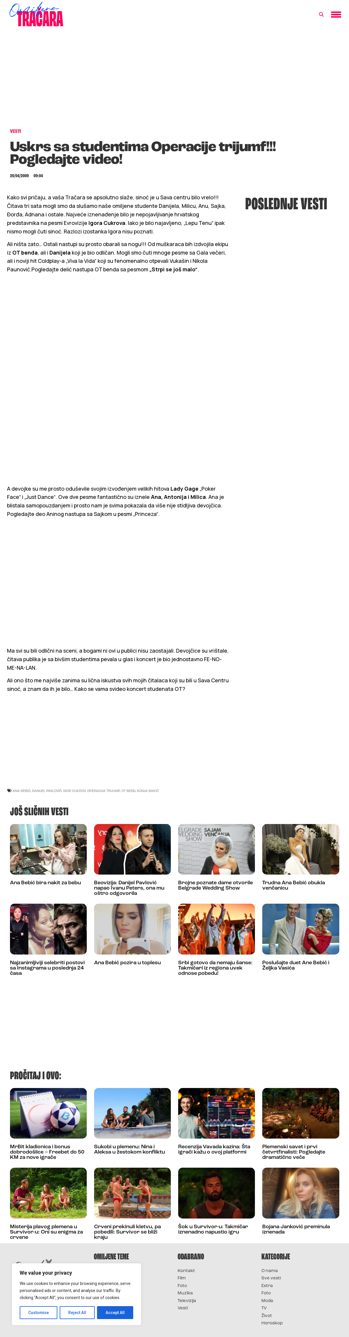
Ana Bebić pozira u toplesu (127, 963)
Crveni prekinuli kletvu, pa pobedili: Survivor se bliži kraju (127, 1232)
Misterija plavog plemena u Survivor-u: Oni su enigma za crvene (46, 1232)
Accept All (115, 1312)
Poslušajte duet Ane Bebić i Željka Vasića (295, 965)
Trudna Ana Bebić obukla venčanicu (293, 885)
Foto (182, 1286)
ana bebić (22, 791)
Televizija (187, 1301)
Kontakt (186, 1271)
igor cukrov (74, 791)
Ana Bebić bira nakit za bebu (45, 883)
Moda (267, 1301)
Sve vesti (271, 1278)
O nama (269, 1271)
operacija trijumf (103, 791)
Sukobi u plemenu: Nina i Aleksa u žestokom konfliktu (129, 1149)
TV (264, 1308)
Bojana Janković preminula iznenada (296, 1229)
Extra (267, 1286)
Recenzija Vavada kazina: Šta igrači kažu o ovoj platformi (214, 1149)
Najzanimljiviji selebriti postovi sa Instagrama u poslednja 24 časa (47, 968)
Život (266, 1316)
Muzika (185, 1293)
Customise (38, 1312)
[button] (321, 15)
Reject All (77, 1312)
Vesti (183, 1308)
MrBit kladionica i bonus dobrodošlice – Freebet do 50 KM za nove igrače (47, 1152)
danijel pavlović (47, 791)
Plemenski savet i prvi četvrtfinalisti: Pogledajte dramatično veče (293, 1152)
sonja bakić (148, 791)
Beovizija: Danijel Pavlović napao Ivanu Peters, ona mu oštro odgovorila (129, 888)
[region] (76, 1294)
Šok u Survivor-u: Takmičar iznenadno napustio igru (213, 1229)
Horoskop (272, 1323)
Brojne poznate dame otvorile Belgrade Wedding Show (215, 885)
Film (182, 1278)
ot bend (128, 791)
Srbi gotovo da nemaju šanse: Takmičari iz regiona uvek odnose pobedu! (215, 968)
